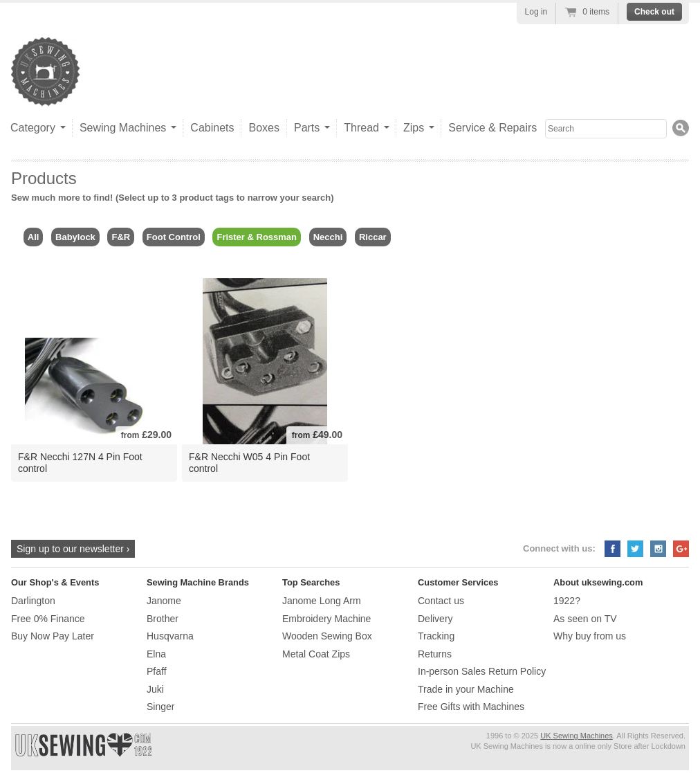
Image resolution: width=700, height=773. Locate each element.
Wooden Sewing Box (327, 636)
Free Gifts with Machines (471, 706)
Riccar (373, 237)
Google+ (681, 548)
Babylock (75, 237)
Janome (164, 600)
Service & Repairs (492, 128)
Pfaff (157, 671)
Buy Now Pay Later (52, 636)
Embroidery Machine (326, 618)
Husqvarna (170, 636)
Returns (435, 654)
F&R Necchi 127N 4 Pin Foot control (80, 462)
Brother (162, 618)
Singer (160, 706)
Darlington (33, 600)
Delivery (435, 618)
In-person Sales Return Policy (482, 671)
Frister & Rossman (257, 237)
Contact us (441, 600)
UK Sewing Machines (576, 735)
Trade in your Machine (466, 689)
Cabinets (212, 128)
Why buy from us (589, 636)
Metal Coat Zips (316, 654)
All (33, 237)
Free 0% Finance (48, 618)
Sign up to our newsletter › (73, 548)
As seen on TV (585, 618)
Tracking (436, 636)
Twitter (635, 548)
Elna (156, 654)
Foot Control (174, 237)
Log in (536, 12)
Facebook (612, 548)
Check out (654, 12)
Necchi (328, 237)
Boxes (263, 128)
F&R (120, 237)
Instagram (658, 548)
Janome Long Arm (321, 600)
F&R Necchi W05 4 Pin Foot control (249, 462)
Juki (155, 689)
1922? (566, 600)
